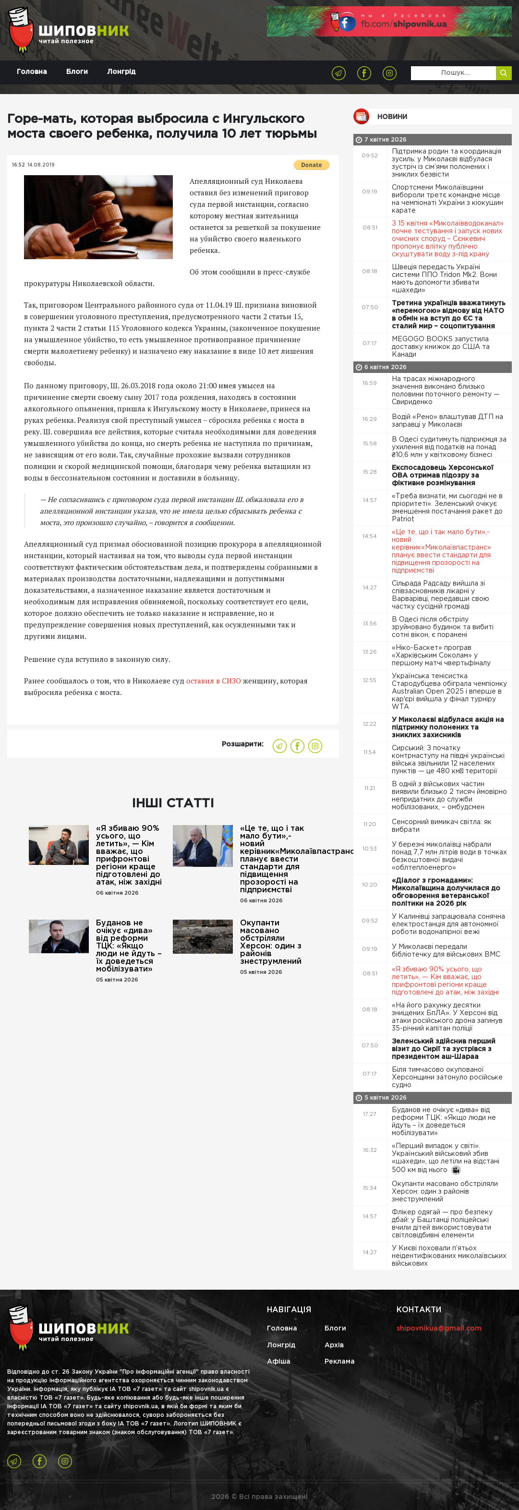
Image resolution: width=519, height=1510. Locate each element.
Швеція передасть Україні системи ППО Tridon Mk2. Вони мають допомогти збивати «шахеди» (444, 278)
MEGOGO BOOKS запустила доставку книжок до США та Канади (441, 347)
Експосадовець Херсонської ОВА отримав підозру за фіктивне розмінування (443, 475)
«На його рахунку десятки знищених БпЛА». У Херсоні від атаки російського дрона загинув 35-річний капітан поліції (447, 1017)
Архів (334, 1345)
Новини (392, 117)
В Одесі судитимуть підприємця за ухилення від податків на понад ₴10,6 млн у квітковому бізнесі (449, 447)
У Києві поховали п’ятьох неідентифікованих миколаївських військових (449, 1256)
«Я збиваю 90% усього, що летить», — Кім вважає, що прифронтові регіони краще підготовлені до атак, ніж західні (129, 855)
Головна (32, 72)
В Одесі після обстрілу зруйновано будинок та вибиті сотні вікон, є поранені (443, 627)
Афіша (278, 1362)
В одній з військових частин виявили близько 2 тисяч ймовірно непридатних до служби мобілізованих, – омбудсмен (449, 795)
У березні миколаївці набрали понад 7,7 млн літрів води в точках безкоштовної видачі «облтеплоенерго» (449, 856)
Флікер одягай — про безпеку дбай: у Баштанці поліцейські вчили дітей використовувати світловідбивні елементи (442, 1224)
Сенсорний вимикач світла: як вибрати (442, 826)
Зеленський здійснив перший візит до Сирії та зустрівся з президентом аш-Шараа (443, 1049)
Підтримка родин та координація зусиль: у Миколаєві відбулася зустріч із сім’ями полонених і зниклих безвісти (446, 163)
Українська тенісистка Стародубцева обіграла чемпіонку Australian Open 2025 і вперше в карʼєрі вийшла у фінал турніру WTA (449, 691)
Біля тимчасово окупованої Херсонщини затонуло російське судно (447, 1077)
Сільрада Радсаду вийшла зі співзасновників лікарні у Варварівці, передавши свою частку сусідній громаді (440, 595)
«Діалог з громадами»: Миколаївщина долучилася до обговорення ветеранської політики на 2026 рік (446, 892)
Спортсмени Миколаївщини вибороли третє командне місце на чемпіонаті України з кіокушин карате (447, 199)
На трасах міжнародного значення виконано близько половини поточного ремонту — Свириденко (446, 390)
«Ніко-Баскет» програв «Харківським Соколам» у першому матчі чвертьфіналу (442, 655)
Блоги (77, 72)
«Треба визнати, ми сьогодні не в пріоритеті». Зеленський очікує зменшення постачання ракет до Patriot (447, 507)
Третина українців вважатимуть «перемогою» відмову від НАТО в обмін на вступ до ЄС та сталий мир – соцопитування (449, 314)
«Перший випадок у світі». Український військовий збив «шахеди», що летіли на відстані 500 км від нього (445, 1159)
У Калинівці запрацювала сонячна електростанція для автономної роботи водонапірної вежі (448, 924)
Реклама (340, 1362)
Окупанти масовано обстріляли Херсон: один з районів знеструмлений (271, 942)
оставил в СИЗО (214, 680)
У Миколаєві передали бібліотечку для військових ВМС (447, 951)
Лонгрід (121, 72)
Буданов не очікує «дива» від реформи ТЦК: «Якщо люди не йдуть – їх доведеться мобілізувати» (129, 946)
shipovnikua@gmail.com (439, 1328)
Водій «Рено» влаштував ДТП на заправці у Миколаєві (447, 421)
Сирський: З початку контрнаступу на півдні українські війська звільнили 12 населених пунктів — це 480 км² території (448, 759)
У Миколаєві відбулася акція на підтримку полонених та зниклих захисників (448, 727)
